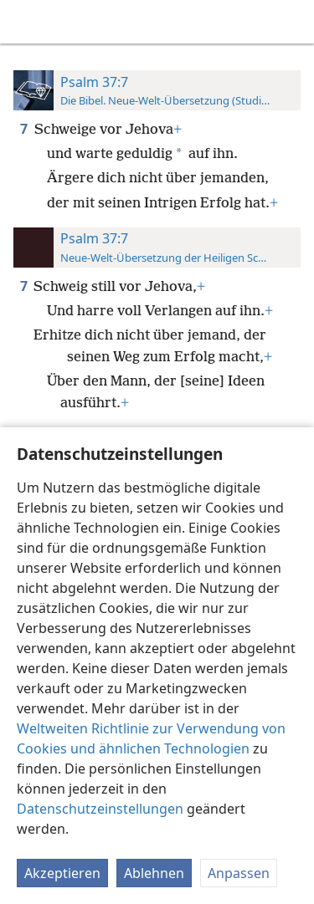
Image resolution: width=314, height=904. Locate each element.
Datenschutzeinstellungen (100, 808)
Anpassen (239, 873)
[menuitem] (25, 21)
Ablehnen (154, 873)
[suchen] (293, 21)
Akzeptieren (62, 873)
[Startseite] (25, 21)
